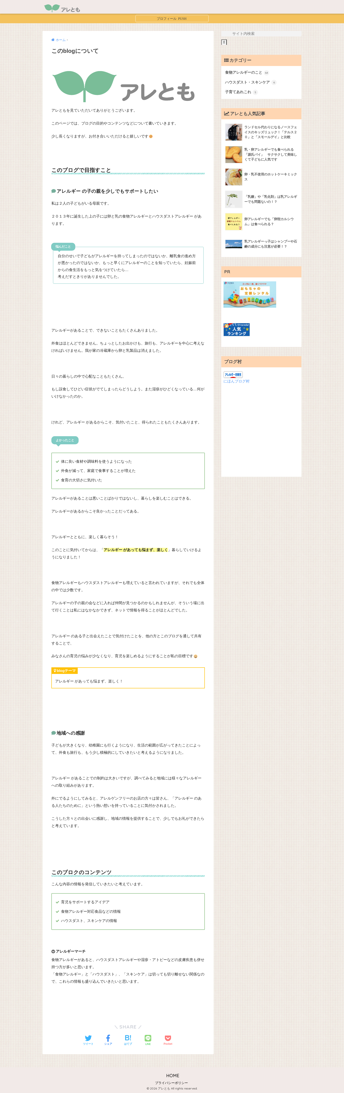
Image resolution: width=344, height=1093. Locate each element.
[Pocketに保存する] (168, 1041)
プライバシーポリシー (171, 1083)
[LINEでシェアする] (147, 1041)
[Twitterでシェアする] (88, 1041)
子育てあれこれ (241, 92)
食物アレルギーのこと (247, 72)
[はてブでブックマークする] (128, 1041)
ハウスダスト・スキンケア (251, 82)
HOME (172, 1075)
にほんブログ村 (236, 381)
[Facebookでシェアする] (108, 1041)
